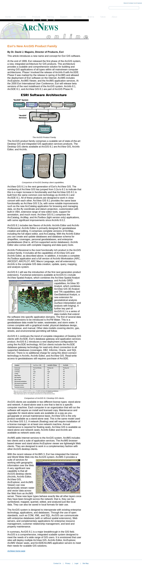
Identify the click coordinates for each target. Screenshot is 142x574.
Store (125, 3)
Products (36, 16)
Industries (21, 16)
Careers (139, 3)
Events (91, 16)
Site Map (86, 563)
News (102, 16)
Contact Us (131, 3)
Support (63, 16)
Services (78, 16)
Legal (76, 563)
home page (16, 551)
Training (50, 16)
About (114, 16)
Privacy (67, 563)
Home (8, 16)
